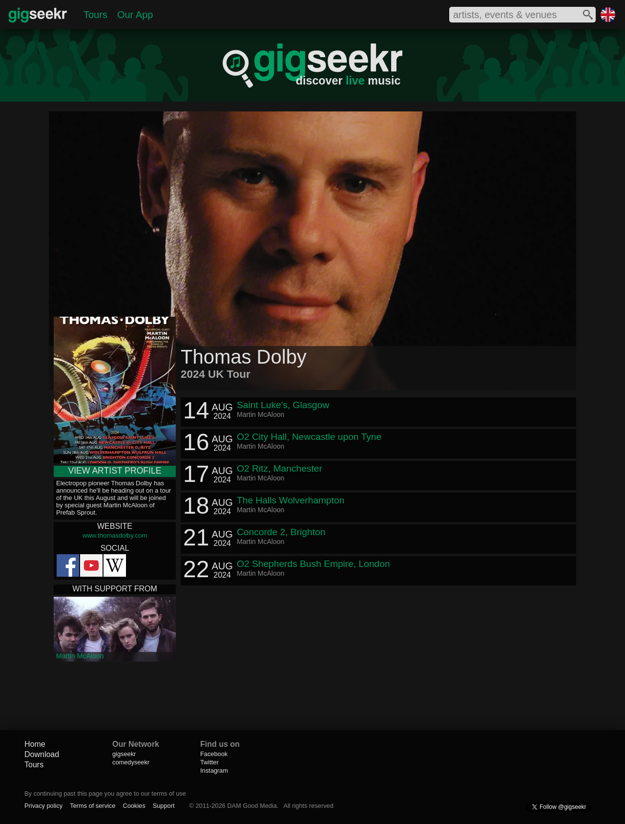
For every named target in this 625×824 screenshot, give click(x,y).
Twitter (209, 762)
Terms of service (92, 805)
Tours (95, 14)
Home (34, 744)
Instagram (214, 770)
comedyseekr (130, 762)
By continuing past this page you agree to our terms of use (105, 793)
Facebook (214, 754)
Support (164, 805)
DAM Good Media (252, 805)
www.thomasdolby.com (115, 535)
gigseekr (124, 754)
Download (41, 754)
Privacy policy (43, 805)
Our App (135, 14)
